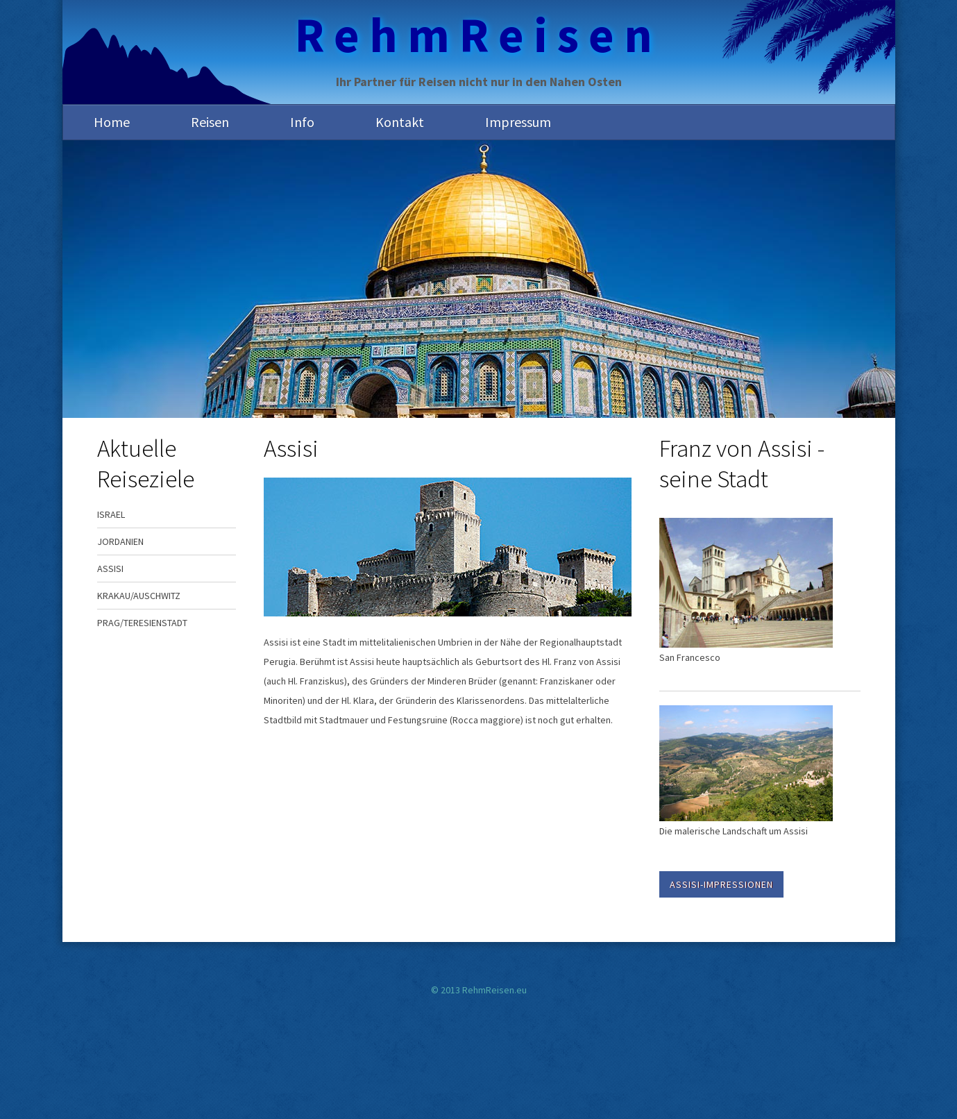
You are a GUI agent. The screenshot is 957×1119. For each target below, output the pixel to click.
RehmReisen (478, 34)
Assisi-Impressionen (721, 884)
